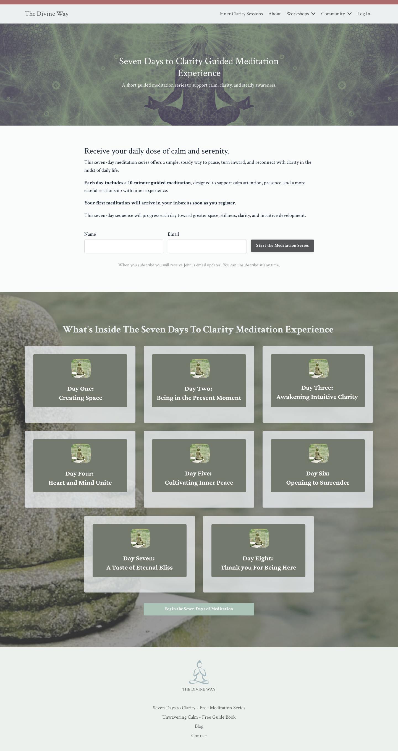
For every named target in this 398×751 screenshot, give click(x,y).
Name (90, 234)
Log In (363, 14)
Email (173, 234)
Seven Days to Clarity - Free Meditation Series (199, 708)
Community (336, 14)
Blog (199, 726)
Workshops (301, 14)
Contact (199, 735)
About (274, 14)
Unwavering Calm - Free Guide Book (199, 717)
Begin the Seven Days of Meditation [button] (199, 609)
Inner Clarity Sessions (241, 14)
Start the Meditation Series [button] (282, 245)
